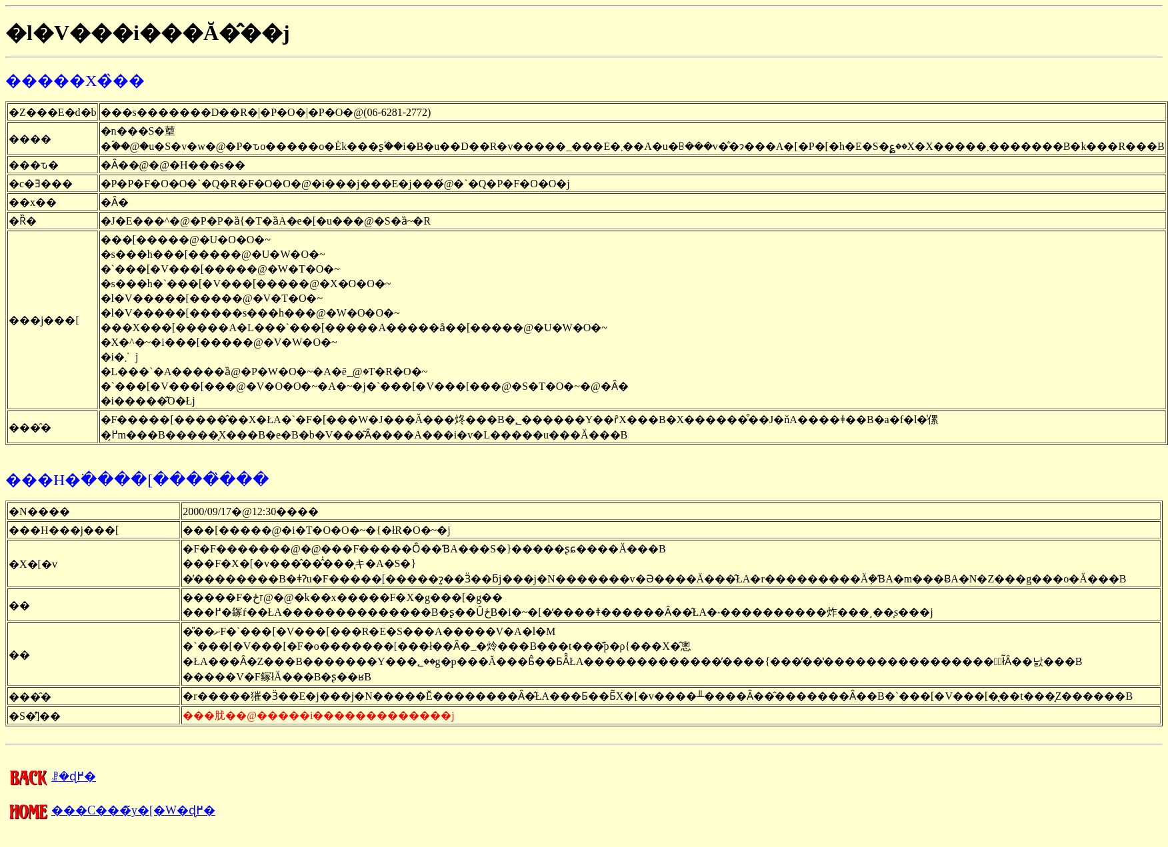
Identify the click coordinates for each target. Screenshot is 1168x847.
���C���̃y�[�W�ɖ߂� (110, 810)
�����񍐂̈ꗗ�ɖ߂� (50, 776)
